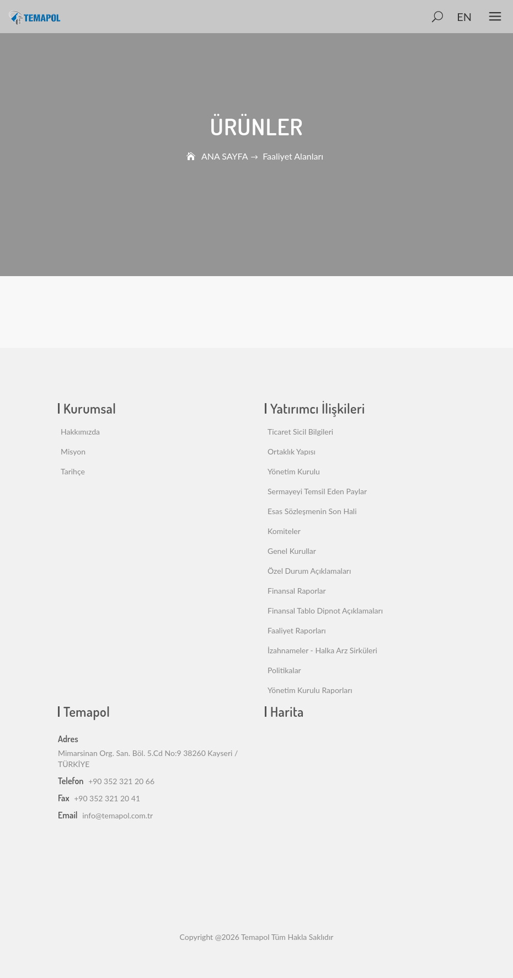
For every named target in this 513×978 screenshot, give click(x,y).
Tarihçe (73, 471)
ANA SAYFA (224, 156)
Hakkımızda (80, 431)
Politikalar (284, 670)
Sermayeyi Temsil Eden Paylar (317, 491)
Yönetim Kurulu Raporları (310, 690)
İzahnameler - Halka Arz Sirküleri (322, 650)
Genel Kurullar (292, 551)
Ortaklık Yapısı (292, 451)
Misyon (73, 451)
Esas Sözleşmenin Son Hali (312, 511)
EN (464, 16)
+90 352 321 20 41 (107, 798)
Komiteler (284, 531)
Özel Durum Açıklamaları (309, 570)
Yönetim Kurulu (294, 471)
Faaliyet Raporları (297, 630)
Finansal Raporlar (297, 590)
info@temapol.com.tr (117, 815)
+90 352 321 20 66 (121, 781)
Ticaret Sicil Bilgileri (300, 431)
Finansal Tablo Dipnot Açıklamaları (325, 610)
